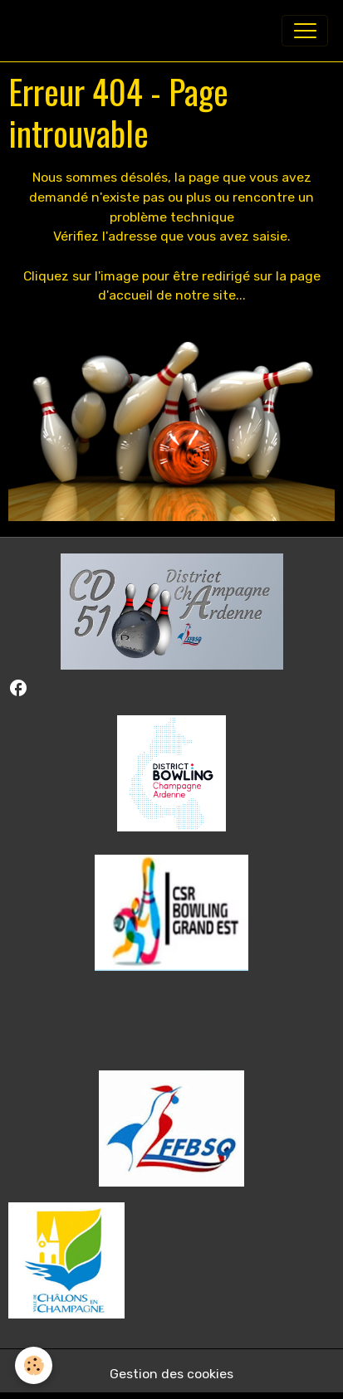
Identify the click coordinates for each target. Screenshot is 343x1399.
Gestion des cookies (171, 1374)
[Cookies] (33, 1365)
